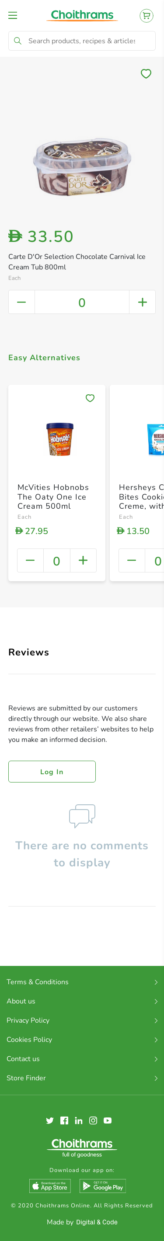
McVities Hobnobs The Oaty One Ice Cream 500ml (53, 496)
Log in (52, 772)
